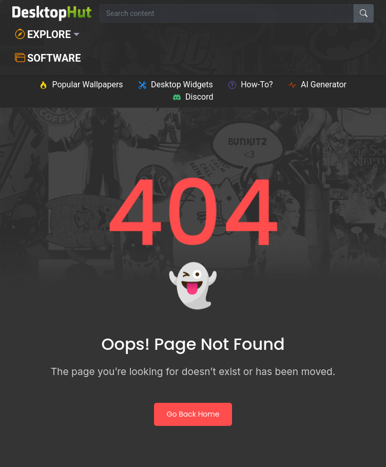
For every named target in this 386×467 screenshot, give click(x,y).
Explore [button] (43, 34)
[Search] (364, 13)
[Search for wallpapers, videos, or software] (227, 13)
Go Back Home (193, 414)
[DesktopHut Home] (51, 13)
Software (48, 58)
